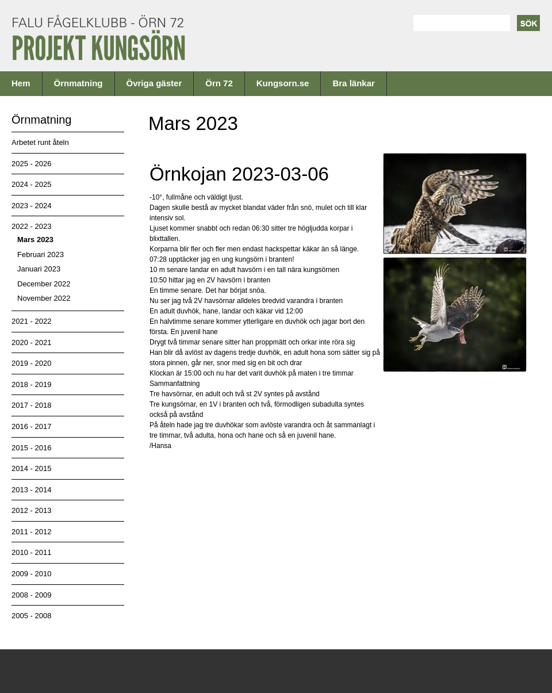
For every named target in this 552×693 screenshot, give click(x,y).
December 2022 (44, 284)
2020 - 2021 (31, 342)
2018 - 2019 (31, 384)
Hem (21, 83)
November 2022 (44, 298)
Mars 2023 (35, 239)
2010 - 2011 (31, 552)
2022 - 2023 (31, 226)
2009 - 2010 (31, 573)
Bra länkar (353, 83)
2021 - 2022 (31, 321)
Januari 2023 (38, 269)
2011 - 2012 (31, 531)
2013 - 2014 (31, 489)
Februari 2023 (40, 254)
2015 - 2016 (31, 447)
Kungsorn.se (282, 83)
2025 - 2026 (31, 163)
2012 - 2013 (31, 510)
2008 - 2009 (31, 595)
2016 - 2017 (31, 426)
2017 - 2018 (31, 405)
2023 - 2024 (31, 205)
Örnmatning (78, 83)
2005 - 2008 (31, 615)
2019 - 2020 (31, 363)
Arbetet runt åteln (40, 142)
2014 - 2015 (31, 468)
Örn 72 (219, 83)
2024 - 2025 (31, 184)
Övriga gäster (154, 83)
